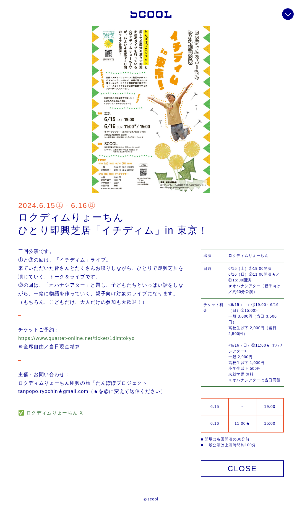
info (288, 14)
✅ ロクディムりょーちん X (50, 413)
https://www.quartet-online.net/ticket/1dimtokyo (76, 338)
